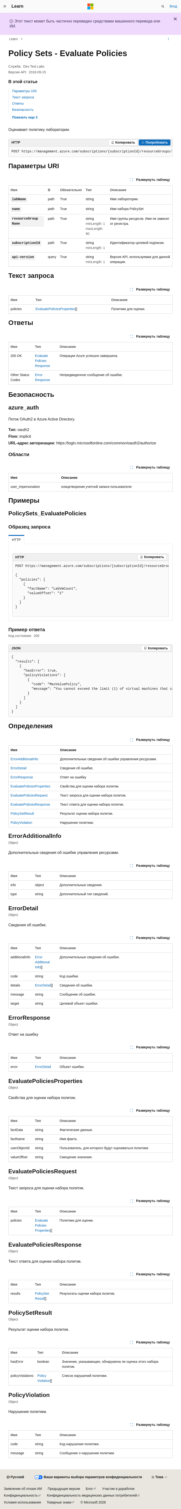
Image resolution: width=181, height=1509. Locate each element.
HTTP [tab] (16, 540)
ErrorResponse (22, 777)
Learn (13, 39)
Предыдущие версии (64, 1489)
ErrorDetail (19, 768)
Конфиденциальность (21, 1495)
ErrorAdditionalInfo (24, 759)
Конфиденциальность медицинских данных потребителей (92, 1495)
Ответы (18, 103)
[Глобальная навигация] (5, 6)
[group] (90, 151)
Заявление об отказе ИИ (23, 1489)
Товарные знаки (59, 1502)
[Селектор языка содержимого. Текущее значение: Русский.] (15, 1477)
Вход (173, 6)
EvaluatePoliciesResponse (42, 361)
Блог (89, 1489)
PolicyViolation (21, 823)
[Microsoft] (90, 6)
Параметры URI (24, 91)
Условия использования (22, 1502)
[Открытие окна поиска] (163, 6)
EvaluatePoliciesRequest (29, 795)
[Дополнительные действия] (168, 39)
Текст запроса (23, 97)
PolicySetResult (22, 813)
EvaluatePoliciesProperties (55, 309)
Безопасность (22, 110)
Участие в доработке (118, 1489)
